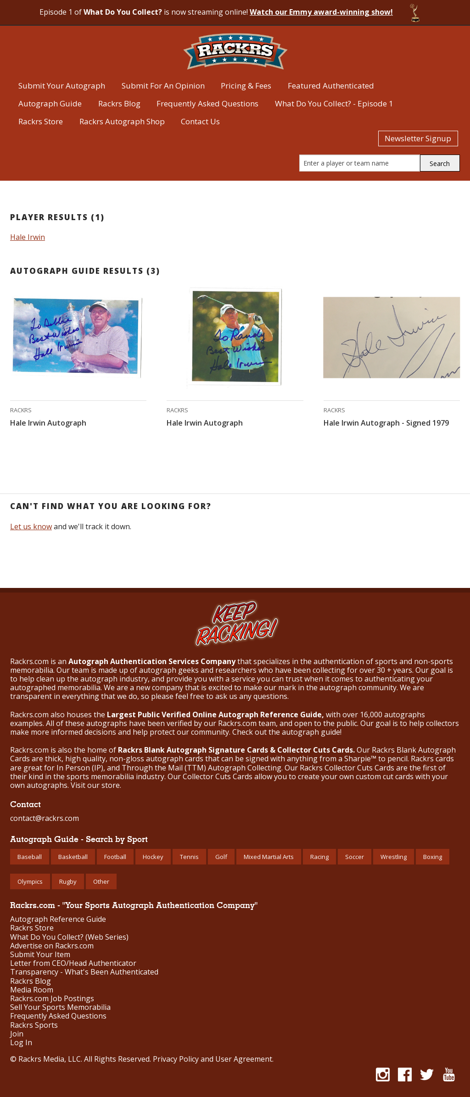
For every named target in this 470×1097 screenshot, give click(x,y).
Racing (319, 857)
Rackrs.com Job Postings (52, 998)
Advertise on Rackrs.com (52, 946)
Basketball (73, 857)
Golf (221, 857)
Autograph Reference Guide (58, 919)
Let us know (31, 526)
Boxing (432, 857)
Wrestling (393, 857)
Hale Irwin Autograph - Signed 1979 (386, 422)
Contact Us (200, 121)
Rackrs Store (40, 121)
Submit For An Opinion (163, 85)
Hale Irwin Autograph (48, 422)
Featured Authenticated (331, 85)
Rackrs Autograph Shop (122, 121)
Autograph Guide (50, 103)
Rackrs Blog (119, 103)
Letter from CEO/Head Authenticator (73, 963)
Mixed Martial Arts (269, 857)
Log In (21, 1042)
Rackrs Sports (34, 1025)
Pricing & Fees (246, 85)
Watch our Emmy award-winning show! (321, 12)
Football (115, 857)
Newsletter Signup (418, 138)
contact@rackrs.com (44, 818)
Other (101, 881)
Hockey (153, 857)
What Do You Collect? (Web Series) (69, 937)
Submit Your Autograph (61, 85)
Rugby (68, 881)
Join (16, 1034)
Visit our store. (96, 785)
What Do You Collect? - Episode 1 (334, 103)
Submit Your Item (40, 954)
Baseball (29, 857)
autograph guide (311, 732)
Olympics (30, 881)
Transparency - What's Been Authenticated (84, 972)
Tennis (189, 857)
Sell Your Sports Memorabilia (60, 1007)
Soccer (354, 857)
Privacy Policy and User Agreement (212, 1059)
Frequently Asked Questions (207, 103)
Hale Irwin (27, 237)
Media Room (31, 990)
